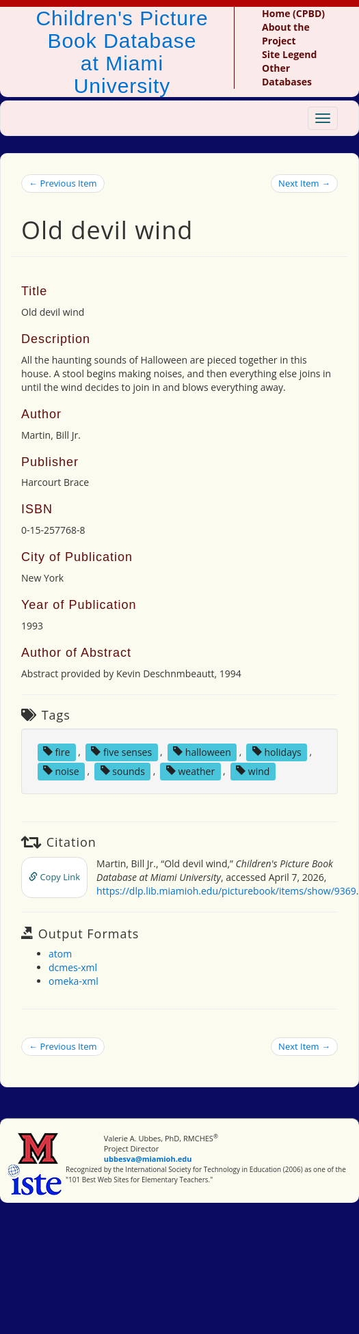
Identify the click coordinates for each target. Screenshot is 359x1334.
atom (60, 953)
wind (252, 770)
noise (61, 770)
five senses (121, 751)
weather (190, 770)
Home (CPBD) (293, 13)
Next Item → (304, 183)
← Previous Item (63, 183)
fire (56, 751)
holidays (277, 751)
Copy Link (54, 877)
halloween (202, 751)
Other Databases (287, 75)
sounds (123, 770)
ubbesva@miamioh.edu (148, 1159)
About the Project (286, 34)
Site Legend (289, 54)
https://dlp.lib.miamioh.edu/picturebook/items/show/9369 (226, 890)
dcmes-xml (73, 967)
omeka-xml (73, 981)
